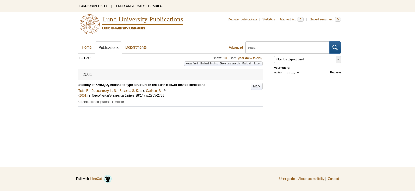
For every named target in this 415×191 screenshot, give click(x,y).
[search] (287, 47)
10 (225, 58)
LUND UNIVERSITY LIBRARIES (139, 6)
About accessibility (311, 179)
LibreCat (101, 179)
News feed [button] (192, 63)
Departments (136, 47)
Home (87, 47)
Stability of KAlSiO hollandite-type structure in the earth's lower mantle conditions (141, 85)
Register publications (242, 19)
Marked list (292, 19)
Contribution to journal (93, 102)
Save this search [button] (230, 63)
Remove (335, 72)
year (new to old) (250, 58)
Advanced (236, 47)
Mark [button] (256, 86)
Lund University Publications (142, 19)
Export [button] (257, 63)
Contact (333, 179)
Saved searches (325, 19)
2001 (83, 95)
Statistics (268, 19)
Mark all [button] (246, 63)
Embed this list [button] (209, 63)
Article (119, 102)
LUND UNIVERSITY (93, 6)
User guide (287, 179)
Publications (108, 47)
